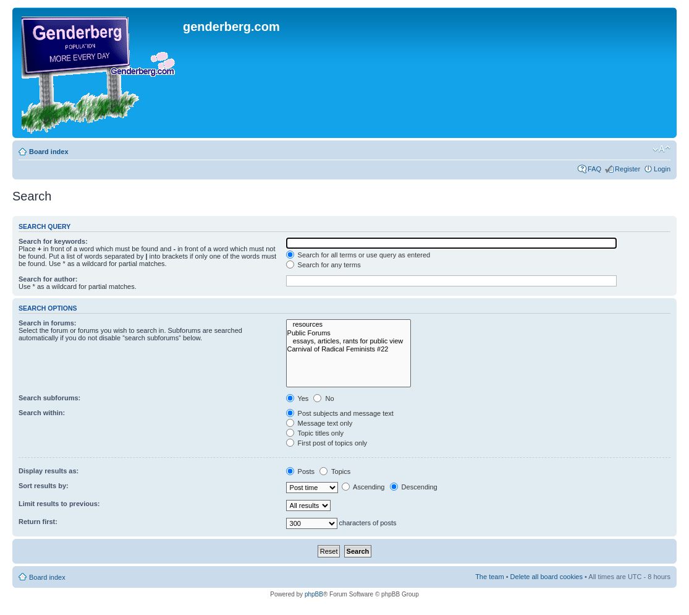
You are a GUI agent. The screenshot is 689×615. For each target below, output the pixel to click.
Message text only (319, 423)
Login (662, 169)
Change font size (661, 149)
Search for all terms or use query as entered (358, 255)
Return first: (38, 521)
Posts (300, 471)
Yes (297, 398)
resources (348, 324)
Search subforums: (49, 398)
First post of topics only (327, 443)
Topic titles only (315, 433)
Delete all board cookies (546, 576)
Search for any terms (323, 265)
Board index (49, 151)
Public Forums (348, 333)
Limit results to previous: (59, 503)
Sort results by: (44, 485)
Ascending (363, 487)
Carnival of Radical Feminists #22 (348, 349)
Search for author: (48, 279)
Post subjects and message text (340, 413)
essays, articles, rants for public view (348, 341)
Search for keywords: (53, 241)
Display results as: (48, 471)
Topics (334, 471)
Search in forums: (48, 323)
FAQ (594, 169)
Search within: (42, 412)
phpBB (314, 594)
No (323, 398)
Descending (413, 487)
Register (627, 169)
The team (489, 576)
